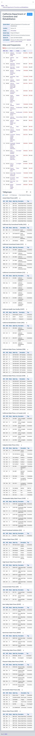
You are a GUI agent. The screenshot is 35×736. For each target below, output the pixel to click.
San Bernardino (19, 107)
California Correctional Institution (12, 92)
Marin (17, 177)
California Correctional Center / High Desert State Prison (12, 86)
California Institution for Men (12, 109)
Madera (17, 95)
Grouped (6, 195)
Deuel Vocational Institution (12, 152)
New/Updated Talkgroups (25, 195)
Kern (17, 57)
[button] (33, 2)
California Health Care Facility (12, 54)
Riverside (18, 129)
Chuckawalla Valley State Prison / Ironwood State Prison (12, 146)
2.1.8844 (5, 734)
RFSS (4, 50)
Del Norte (18, 63)
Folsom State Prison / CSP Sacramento (12, 174)
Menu (30, 14)
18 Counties (13, 30)
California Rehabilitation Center (13, 131)
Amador (17, 67)
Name (11, 50)
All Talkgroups (13, 195)
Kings (17, 76)
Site (7, 50)
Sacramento (18, 173)
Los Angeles (18, 163)
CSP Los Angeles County (11, 165)
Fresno (17, 168)
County (17, 50)
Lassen (17, 83)
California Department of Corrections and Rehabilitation (15, 7)
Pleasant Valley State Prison (12, 170)
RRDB (2, 5)
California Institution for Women (12, 113)
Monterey (18, 134)
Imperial (18, 80)
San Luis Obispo (19, 117)
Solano (17, 120)
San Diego (18, 70)
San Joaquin (18, 53)
